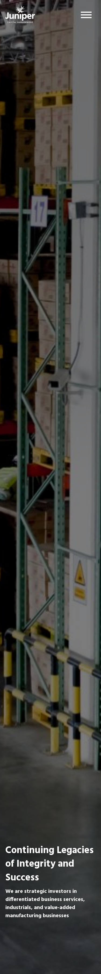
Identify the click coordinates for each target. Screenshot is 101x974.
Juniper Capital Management (20, 15)
